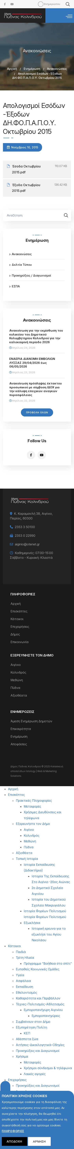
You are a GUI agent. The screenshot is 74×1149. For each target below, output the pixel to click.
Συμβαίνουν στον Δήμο (33, 1022)
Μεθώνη (16, 680)
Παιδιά (21, 952)
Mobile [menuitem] (40, 4)
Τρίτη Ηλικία (25, 958)
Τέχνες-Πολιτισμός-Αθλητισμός (40, 1004)
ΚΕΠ (27, 1033)
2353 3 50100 (25, 527)
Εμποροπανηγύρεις (46, 1016)
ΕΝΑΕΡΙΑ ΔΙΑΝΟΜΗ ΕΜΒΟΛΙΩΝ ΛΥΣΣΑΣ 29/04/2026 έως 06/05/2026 (32, 362)
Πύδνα (15, 688)
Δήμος (15, 634)
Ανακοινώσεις (57, 69)
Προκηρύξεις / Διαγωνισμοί (31, 275)
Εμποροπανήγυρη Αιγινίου (43, 1010)
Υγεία (20, 975)
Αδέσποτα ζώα (27, 1039)
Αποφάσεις (18, 744)
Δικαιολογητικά (27, 1091)
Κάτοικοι (16, 619)
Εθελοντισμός (26, 993)
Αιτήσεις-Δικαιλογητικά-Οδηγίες (40, 1045)
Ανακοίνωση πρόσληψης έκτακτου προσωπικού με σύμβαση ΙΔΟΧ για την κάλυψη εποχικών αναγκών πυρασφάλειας (35, 389)
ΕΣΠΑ (16, 286)
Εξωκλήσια (32, 923)
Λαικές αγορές (35, 1074)
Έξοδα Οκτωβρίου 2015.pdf (26, 188)
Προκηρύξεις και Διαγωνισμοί (37, 1051)
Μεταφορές (32, 806)
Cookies (5, 1090)
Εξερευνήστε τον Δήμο (33, 824)
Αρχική (12, 69)
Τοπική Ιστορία (27, 859)
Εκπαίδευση (24, 987)
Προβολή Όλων (37, 412)
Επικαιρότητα (20, 729)
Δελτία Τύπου (22, 265)
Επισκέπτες (18, 611)
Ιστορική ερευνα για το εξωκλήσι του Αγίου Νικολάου (49, 934)
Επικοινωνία (19, 642)
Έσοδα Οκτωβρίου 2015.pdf (26, 169)
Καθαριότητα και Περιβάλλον (38, 998)
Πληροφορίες (13, 1134)
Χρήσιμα (22, 1056)
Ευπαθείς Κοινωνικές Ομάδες (37, 969)
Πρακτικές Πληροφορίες (34, 800)
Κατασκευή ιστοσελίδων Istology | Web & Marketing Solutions (36, 771)
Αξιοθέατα (18, 695)
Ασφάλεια (23, 981)
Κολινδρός (18, 672)
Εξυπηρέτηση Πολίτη (31, 1027)
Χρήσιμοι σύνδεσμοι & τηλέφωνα (48, 1068)
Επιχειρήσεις (19, 627)
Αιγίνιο (15, 665)
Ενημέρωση (32, 69)
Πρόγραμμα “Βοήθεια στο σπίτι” (48, 963)
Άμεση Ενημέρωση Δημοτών (31, 721)
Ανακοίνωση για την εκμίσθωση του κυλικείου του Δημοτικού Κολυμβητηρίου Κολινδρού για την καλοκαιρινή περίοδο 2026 (36, 336)
